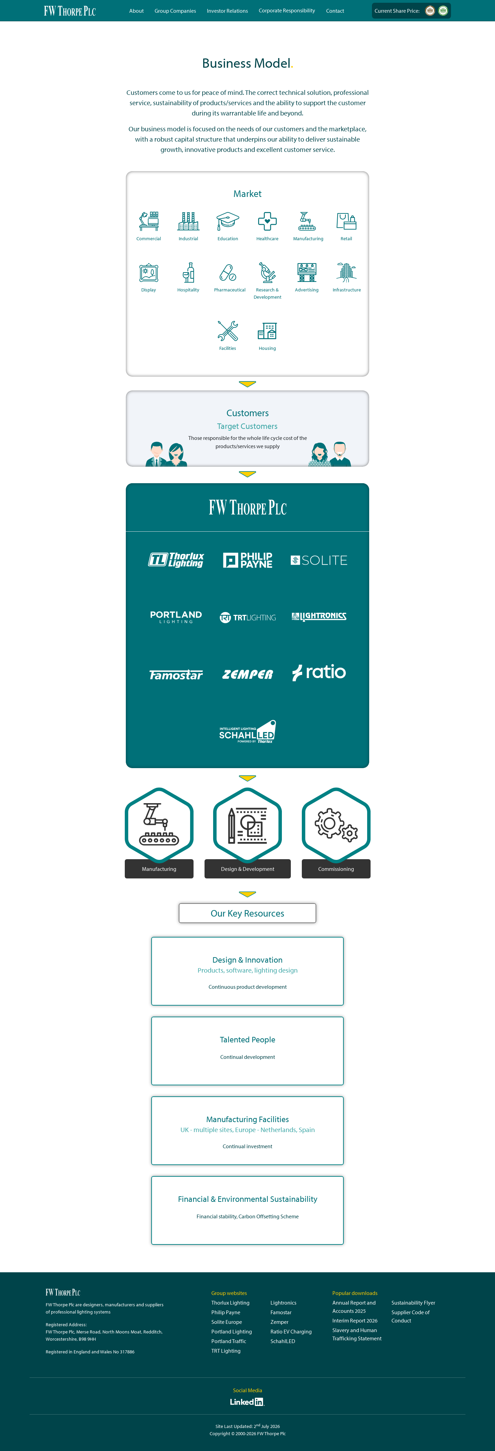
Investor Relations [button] (227, 10)
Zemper (279, 1321)
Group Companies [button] (175, 10)
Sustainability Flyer (413, 1302)
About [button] (136, 10)
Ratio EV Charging (291, 1331)
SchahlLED (283, 1341)
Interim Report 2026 (354, 1320)
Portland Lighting (231, 1331)
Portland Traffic (228, 1341)
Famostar (281, 1312)
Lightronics (283, 1302)
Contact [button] (335, 10)
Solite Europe (226, 1321)
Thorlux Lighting (230, 1302)
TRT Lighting (226, 1350)
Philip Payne (225, 1312)
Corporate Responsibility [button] (287, 10)
